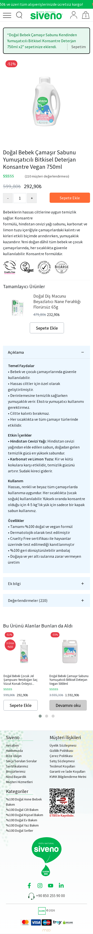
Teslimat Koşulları (62, 766)
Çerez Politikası (61, 756)
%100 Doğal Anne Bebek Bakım (24, 802)
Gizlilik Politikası (61, 750)
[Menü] (8, 16)
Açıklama (16, 352)
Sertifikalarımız (17, 766)
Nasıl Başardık (16, 776)
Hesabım (12, 745)
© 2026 (46, 910)
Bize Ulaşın (14, 756)
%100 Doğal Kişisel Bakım (24, 815)
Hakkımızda (14, 750)
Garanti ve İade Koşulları (67, 771)
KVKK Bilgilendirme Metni (68, 776)
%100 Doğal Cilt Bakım (22, 809)
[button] (40, 716)
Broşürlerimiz (16, 771)
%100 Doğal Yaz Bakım (22, 825)
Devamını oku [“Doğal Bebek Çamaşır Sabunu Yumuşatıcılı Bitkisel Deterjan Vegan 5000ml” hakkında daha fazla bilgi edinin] (68, 705)
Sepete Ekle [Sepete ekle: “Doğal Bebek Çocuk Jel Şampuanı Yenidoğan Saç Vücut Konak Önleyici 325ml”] (20, 705)
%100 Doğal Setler (19, 830)
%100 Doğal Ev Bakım (21, 820)
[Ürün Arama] (19, 15)
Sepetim (78, 46)
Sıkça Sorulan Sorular (21, 761)
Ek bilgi (14, 583)
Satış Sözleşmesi (62, 761)
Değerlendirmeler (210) (27, 600)
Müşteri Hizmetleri (19, 782)
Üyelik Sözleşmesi (63, 745)
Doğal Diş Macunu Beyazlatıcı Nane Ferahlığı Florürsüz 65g (57, 301)
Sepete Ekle (70, 197)
